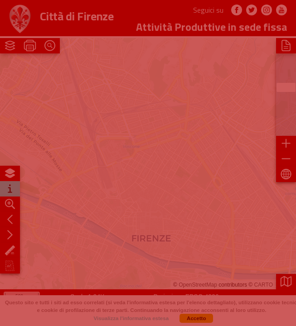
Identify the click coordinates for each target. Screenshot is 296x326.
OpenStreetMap (198, 285)
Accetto (196, 318)
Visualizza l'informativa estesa (131, 318)
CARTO (263, 285)
